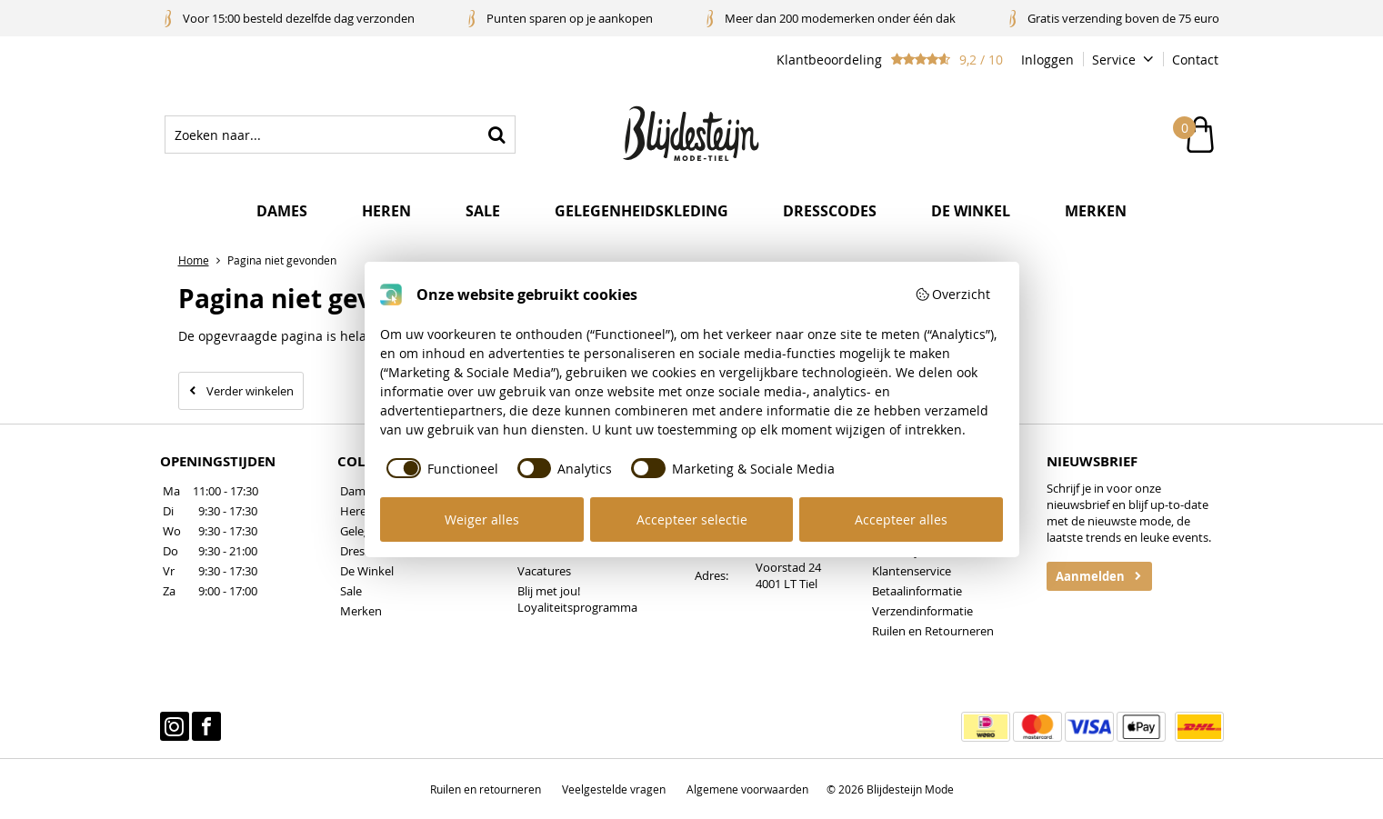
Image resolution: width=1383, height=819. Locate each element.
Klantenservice (911, 571)
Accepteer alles (901, 519)
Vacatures (544, 571)
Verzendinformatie (922, 611)
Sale (483, 211)
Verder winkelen (250, 391)
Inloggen (1047, 59)
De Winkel (367, 571)
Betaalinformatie (917, 591)
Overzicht (953, 294)
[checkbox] (439, 468)
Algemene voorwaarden (747, 789)
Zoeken (496, 134)
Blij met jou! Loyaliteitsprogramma (577, 599)
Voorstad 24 (788, 567)
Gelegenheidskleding (641, 211)
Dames (281, 211)
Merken (1096, 211)
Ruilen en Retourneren (933, 631)
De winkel (970, 211)
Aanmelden (1090, 576)
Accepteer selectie (691, 519)
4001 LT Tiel (786, 583)
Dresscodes (830, 211)
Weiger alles (482, 519)
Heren (386, 211)
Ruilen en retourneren (485, 789)
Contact (1195, 59)
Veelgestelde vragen (614, 789)
